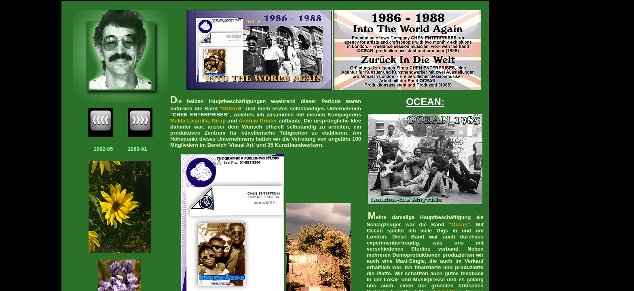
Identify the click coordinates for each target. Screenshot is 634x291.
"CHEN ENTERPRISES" (200, 115)
